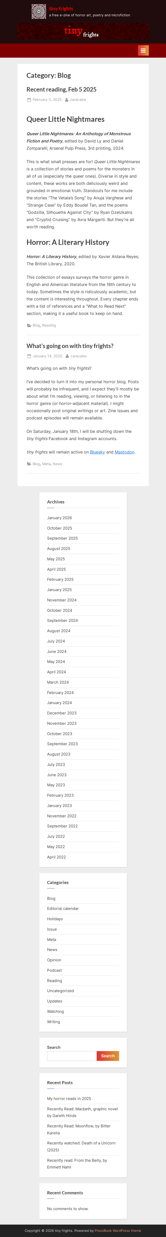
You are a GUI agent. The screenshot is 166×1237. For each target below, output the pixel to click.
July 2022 (56, 836)
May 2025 (56, 558)
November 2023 (62, 723)
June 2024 (57, 651)
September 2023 (62, 743)
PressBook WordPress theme (118, 1231)
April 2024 (56, 671)
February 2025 (60, 579)
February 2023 (60, 795)
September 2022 (62, 826)
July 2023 (56, 764)
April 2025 (56, 569)
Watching (55, 1011)
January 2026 (59, 517)
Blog (36, 325)
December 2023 (62, 713)
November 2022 (61, 815)
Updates (54, 1001)
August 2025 (58, 548)
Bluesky (97, 452)
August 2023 (59, 754)
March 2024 (58, 682)
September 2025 (62, 538)
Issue (52, 929)
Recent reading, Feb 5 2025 (62, 89)
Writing (53, 1021)
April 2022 (56, 857)
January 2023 (59, 805)
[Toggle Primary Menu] (143, 50)
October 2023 (59, 733)
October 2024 (59, 610)
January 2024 (59, 702)
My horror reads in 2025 (69, 1098)
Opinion (54, 959)
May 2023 (56, 784)
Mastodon (124, 452)
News (57, 464)
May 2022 (56, 846)
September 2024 (62, 620)
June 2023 (57, 774)
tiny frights (61, 8)
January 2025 (59, 589)
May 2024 (56, 661)
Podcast (54, 970)
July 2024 (56, 641)
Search (53, 1047)
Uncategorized (60, 990)
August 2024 (59, 630)
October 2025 (59, 528)
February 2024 (60, 692)
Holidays (55, 918)
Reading (49, 325)
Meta (46, 464)
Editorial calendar (63, 908)
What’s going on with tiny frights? (70, 345)
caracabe (78, 99)
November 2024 (62, 600)
